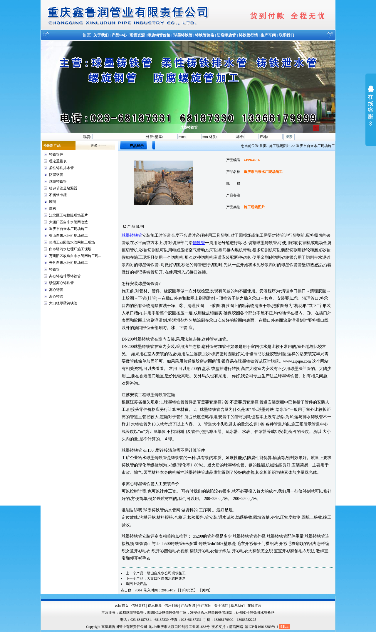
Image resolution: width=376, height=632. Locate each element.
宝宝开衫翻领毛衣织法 (294, 551)
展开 (370, 109)
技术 (215, 627)
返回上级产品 (136, 584)
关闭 (205, 590)
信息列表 (171, 605)
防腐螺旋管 (226, 35)
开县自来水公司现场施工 (68, 263)
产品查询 (188, 605)
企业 (134, 458)
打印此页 (187, 590)
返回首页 (122, 605)
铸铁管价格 (204, 35)
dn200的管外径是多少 (212, 536)
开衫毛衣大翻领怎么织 (252, 551)
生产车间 (268, 35)
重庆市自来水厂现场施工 (68, 229)
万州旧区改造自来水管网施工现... (75, 256)
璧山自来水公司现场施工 (68, 236)
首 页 (86, 35)
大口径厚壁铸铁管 (63, 303)
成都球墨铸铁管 (131, 613)
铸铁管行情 (248, 35)
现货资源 (137, 35)
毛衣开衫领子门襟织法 (257, 543)
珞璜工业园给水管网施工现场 (72, 242)
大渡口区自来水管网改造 (68, 222)
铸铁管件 (56, 154)
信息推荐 (155, 605)
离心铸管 (56, 290)
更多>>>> (97, 146)
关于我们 (101, 35)
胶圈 (52, 202)
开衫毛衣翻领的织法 (297, 543)
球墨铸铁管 (182, 35)
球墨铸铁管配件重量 (285, 536)
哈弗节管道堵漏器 (63, 188)
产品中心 (119, 35)
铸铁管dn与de (147, 543)
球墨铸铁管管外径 (249, 536)
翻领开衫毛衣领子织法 (210, 551)
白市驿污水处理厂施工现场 (70, 249)
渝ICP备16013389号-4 (262, 627)
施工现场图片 (279, 146)
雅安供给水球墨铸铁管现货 (211, 613)
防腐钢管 (56, 175)
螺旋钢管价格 (158, 35)
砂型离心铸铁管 (61, 283)
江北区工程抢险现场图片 (68, 215)
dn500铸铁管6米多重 (178, 543)
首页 (262, 146)
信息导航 (138, 605)
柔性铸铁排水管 (61, 168)
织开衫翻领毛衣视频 (170, 551)
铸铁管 (54, 269)
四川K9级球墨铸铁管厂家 (167, 613)
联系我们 (286, 35)
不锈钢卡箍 (58, 195)
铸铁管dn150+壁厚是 (217, 543)
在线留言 (254, 605)
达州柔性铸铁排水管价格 (255, 613)
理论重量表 (58, 161)
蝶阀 (52, 208)
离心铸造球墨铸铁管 (65, 276)
